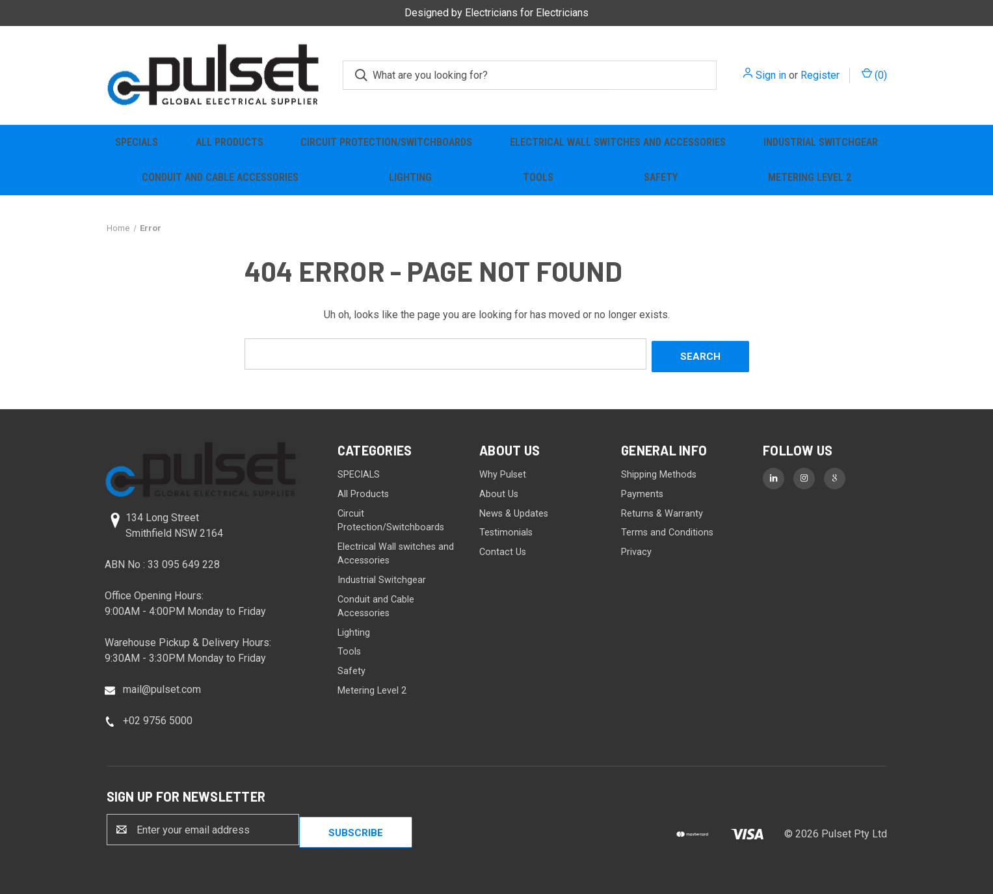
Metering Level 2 (809, 177)
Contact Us (502, 548)
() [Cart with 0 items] (874, 74)
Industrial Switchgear (820, 142)
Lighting (410, 177)
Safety (661, 177)
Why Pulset (502, 472)
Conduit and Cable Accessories (220, 177)
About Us (498, 490)
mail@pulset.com (162, 686)
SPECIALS (136, 142)
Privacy (636, 548)
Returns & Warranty (662, 510)
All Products (229, 142)
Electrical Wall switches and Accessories (618, 142)
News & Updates (513, 510)
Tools (538, 177)
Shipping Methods (658, 472)
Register (820, 75)
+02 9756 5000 (157, 717)
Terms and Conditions (667, 529)
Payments (642, 490)
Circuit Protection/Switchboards (386, 142)
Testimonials (506, 529)
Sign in (771, 75)
